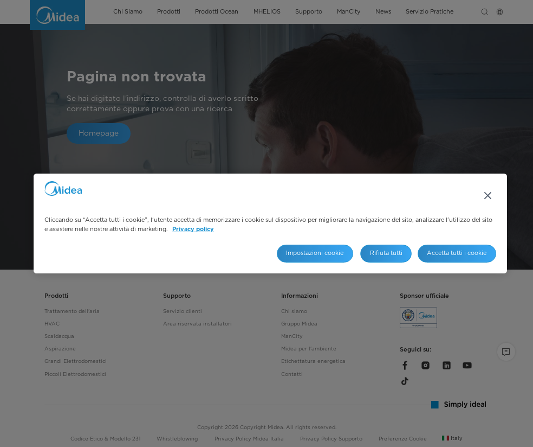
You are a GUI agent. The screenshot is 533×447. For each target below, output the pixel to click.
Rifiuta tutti (386, 253)
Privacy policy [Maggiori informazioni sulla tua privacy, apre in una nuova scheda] (193, 229)
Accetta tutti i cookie (456, 253)
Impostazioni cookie (314, 253)
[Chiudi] (488, 195)
